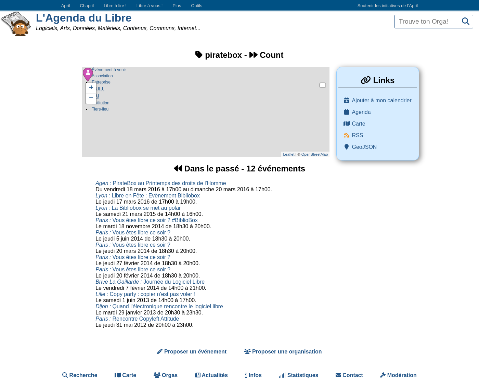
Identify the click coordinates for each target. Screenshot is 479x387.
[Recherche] (465, 22)
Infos (253, 375)
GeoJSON (364, 147)
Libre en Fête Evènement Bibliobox (147, 195)
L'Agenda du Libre (84, 18)
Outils (196, 5)
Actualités (211, 375)
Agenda (361, 112)
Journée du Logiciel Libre (150, 282)
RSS (357, 135)
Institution (100, 103)
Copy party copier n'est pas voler (145, 294)
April (65, 5)
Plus (176, 5)
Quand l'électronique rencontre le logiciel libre (159, 306)
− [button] (91, 98)
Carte (358, 124)
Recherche (79, 375)
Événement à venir (109, 69)
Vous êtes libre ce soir (132, 232)
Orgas (166, 375)
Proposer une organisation (283, 351)
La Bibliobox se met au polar (138, 208)
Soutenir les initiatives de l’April (388, 5)
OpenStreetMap (314, 154)
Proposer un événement (191, 351)
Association (102, 76)
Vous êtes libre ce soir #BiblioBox (146, 220)
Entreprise (101, 82)
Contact (349, 375)
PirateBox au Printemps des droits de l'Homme (160, 183)
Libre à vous (150, 5)
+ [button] (91, 88)
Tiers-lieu (100, 109)
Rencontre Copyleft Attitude (137, 319)
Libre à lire (115, 5)
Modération (398, 375)
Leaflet (288, 154)
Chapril (87, 5)
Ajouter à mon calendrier (382, 100)
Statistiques (298, 375)
